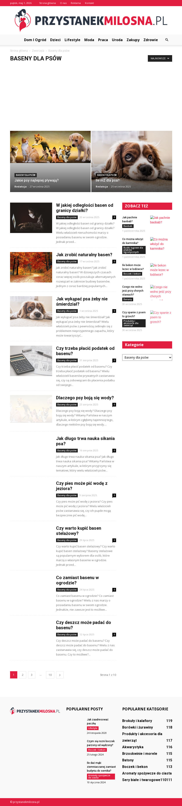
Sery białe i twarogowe (141, 780)
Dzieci (55, 39)
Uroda (117, 39)
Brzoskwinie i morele (139, 754)
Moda (89, 39)
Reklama (76, 3)
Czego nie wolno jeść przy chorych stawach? (132, 290)
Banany (128, 299)
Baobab (128, 226)
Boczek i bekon (132, 273)
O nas (63, 3)
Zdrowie (150, 39)
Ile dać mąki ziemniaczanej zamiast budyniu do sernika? (101, 766)
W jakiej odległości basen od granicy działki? (84, 208)
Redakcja (20, 186)
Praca (103, 39)
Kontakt (89, 3)
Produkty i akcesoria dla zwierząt (131, 323)
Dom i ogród (35, 39)
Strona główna (47, 3)
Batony (128, 760)
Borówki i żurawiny (137, 727)
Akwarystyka (132, 747)
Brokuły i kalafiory (137, 721)
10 (50, 675)
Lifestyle (72, 39)
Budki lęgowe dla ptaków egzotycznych (133, 250)
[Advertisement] (91, 98)
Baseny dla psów (25, 175)
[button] (167, 40)
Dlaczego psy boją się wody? (85, 397)
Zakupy (133, 39)
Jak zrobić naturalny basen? (84, 254)
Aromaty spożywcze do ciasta (99, 776)
